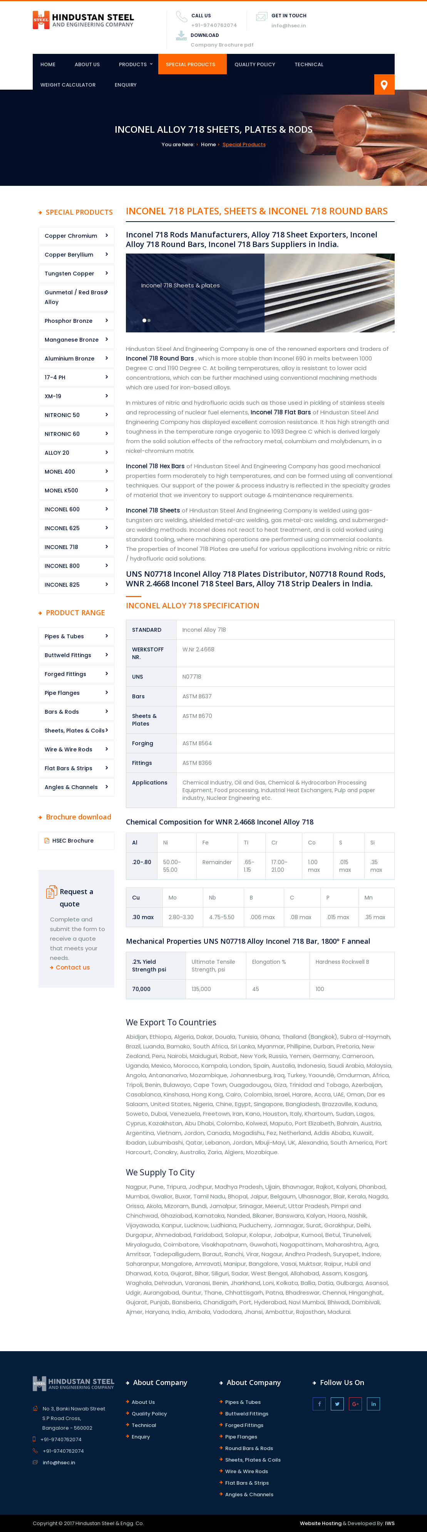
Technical (144, 1425)
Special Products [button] (190, 64)
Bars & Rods (62, 712)
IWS (390, 1523)
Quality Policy (149, 1413)
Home (47, 64)
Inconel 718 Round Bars (160, 358)
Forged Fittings (65, 674)
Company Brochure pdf (222, 44)
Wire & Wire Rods (68, 749)
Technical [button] (309, 64)
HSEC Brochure (73, 840)
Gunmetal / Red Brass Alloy (76, 297)
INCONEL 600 (62, 509)
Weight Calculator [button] (67, 84)
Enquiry (141, 1436)
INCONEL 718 (61, 547)
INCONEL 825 (62, 585)
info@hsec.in (288, 25)
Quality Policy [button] (254, 64)
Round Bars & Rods (249, 1448)
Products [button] (133, 64)
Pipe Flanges (62, 693)
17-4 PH (55, 377)
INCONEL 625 (62, 528)
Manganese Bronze (72, 340)
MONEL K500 (61, 490)
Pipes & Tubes (64, 636)
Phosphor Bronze (68, 321)
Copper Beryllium (69, 255)
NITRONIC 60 (62, 434)
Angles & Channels (71, 787)
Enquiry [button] (126, 84)
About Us (143, 1402)
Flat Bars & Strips (68, 768)
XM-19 (53, 396)
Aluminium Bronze (69, 358)
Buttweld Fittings (68, 655)
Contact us (73, 967)
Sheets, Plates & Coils (75, 730)
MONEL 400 (60, 472)
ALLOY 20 (57, 453)
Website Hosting (321, 1523)
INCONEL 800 (62, 566)
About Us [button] (87, 64)
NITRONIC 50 (62, 415)
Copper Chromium (71, 236)
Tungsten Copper (69, 273)
